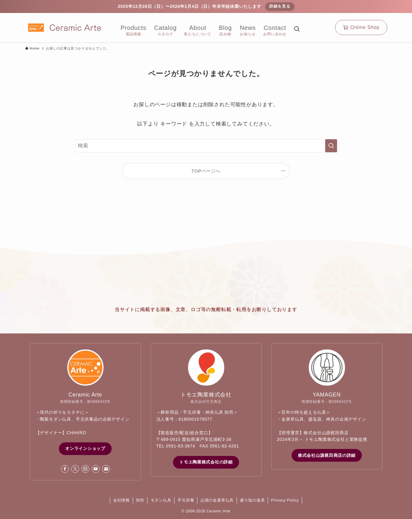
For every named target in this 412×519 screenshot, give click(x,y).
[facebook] (65, 469)
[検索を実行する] (331, 145)
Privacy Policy (285, 500)
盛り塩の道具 (252, 500)
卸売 (140, 500)
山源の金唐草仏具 (217, 500)
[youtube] (96, 469)
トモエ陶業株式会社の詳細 (205, 462)
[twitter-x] (75, 469)
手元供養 (185, 500)
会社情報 (121, 500)
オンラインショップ (85, 448)
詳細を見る (279, 6)
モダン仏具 (161, 500)
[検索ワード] (206, 145)
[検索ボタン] (296, 30)
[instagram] (85, 469)
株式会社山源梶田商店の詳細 (327, 455)
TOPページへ (206, 171)
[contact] (106, 469)
